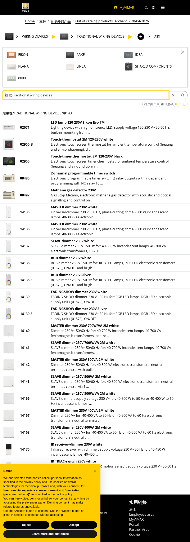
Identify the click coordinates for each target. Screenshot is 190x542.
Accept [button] (74, 534)
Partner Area (139, 529)
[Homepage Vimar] (25, 7)
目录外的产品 (61, 21)
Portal (134, 524)
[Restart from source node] (173, 95)
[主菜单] (163, 7)
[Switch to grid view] (167, 104)
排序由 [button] (148, 104)
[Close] (182, 52)
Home (30, 21)
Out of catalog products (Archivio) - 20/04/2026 (112, 21)
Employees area (141, 514)
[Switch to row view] (182, 104)
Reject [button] (26, 534)
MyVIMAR (124, 7)
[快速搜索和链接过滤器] (146, 7)
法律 (132, 509)
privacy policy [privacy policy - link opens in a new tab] (32, 491)
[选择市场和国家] (154, 7)
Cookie (134, 534)
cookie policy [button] (64, 504)
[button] (95, 480)
